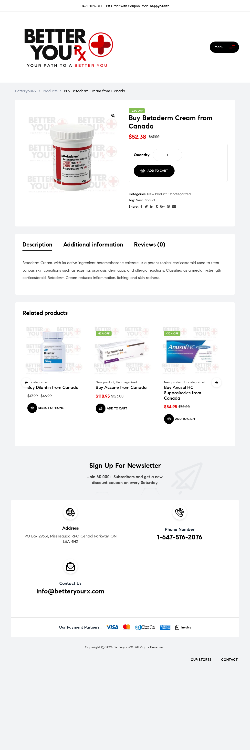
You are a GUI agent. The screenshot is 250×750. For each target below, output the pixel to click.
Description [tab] (37, 244)
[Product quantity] (167, 155)
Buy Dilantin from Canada (53, 388)
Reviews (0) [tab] (149, 244)
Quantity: (142, 154)
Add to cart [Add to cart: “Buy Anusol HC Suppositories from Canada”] (185, 420)
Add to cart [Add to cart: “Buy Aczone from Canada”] (117, 409)
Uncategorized (179, 194)
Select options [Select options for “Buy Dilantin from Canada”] (50, 409)
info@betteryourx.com (70, 592)
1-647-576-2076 (179, 538)
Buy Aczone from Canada (121, 388)
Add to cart (157, 171)
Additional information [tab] (93, 244)
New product (157, 194)
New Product (145, 200)
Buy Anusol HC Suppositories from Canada (182, 394)
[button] (113, 115)
